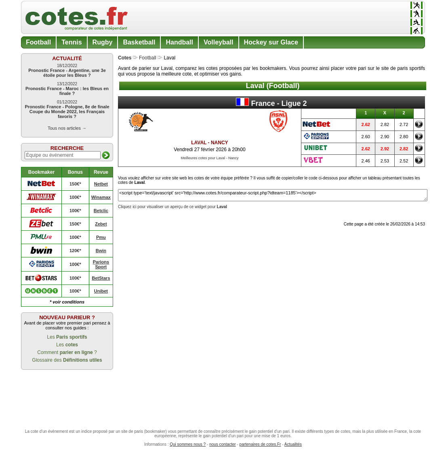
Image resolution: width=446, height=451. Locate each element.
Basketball (139, 42)
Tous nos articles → (67, 128)
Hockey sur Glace (271, 42)
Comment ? (67, 352)
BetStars (101, 278)
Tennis (71, 42)
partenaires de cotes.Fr (260, 444)
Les (67, 337)
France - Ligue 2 (271, 102)
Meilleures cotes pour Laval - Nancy (209, 158)
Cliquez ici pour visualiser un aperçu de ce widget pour (172, 206)
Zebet (101, 223)
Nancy (219, 142)
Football (38, 42)
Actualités (293, 444)
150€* (75, 183)
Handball (179, 42)
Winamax (101, 197)
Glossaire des (67, 360)
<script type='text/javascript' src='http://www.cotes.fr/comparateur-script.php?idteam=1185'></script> (272, 195)
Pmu (101, 237)
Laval (198, 142)
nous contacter (222, 444)
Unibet (101, 291)
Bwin (101, 250)
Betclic (101, 210)
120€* (75, 250)
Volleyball (219, 42)
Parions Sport (101, 264)
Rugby (103, 42)
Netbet (101, 183)
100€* (75, 197)
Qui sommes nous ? (188, 444)
